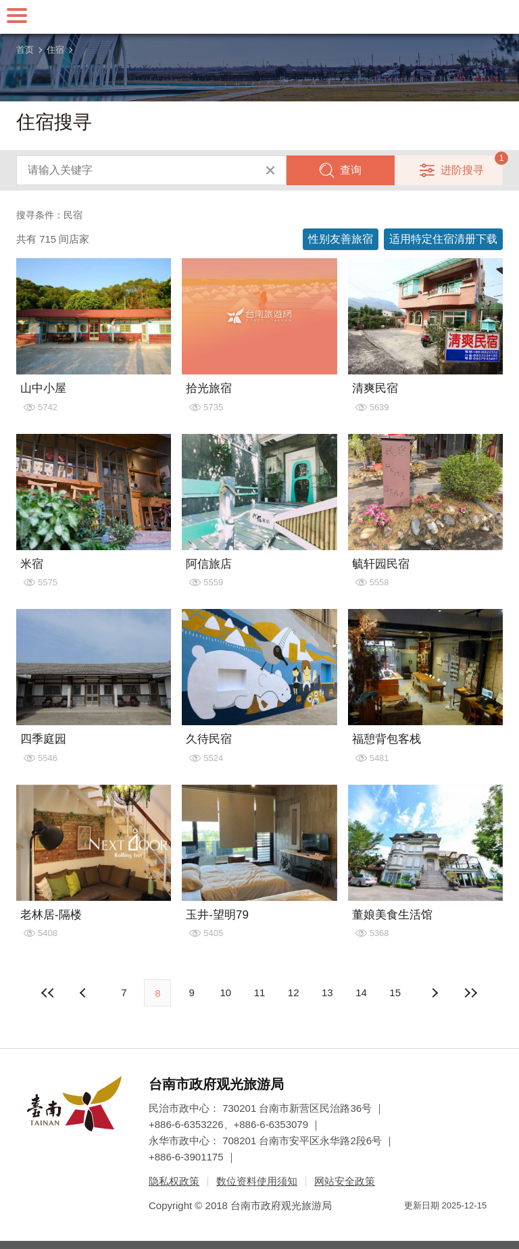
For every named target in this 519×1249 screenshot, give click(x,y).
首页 (25, 50)
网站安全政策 (344, 1181)
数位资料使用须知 (256, 1181)
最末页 (471, 992)
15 (395, 992)
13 (327, 992)
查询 (351, 170)
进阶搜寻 (462, 170)
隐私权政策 (174, 1181)
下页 (84, 992)
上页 (434, 992)
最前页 (47, 992)
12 (293, 992)
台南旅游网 (259, 17)
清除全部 (270, 170)
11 (260, 992)
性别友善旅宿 (340, 239)
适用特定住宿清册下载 (443, 239)
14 (361, 992)
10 (225, 992)
